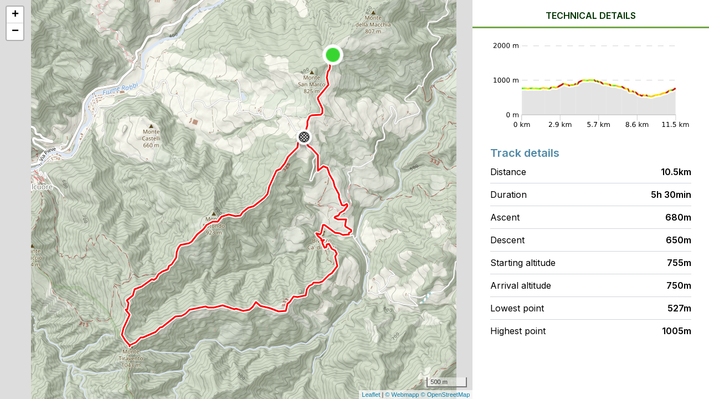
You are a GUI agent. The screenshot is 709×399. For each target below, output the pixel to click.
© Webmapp (402, 394)
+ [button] (15, 15)
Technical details (591, 15)
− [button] (15, 31)
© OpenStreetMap (445, 394)
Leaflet (371, 394)
